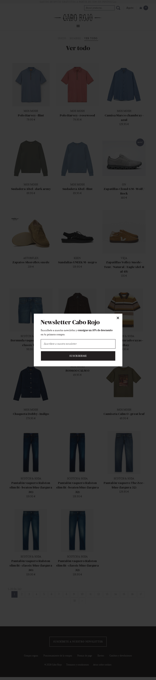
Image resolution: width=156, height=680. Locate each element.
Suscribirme (78, 356)
